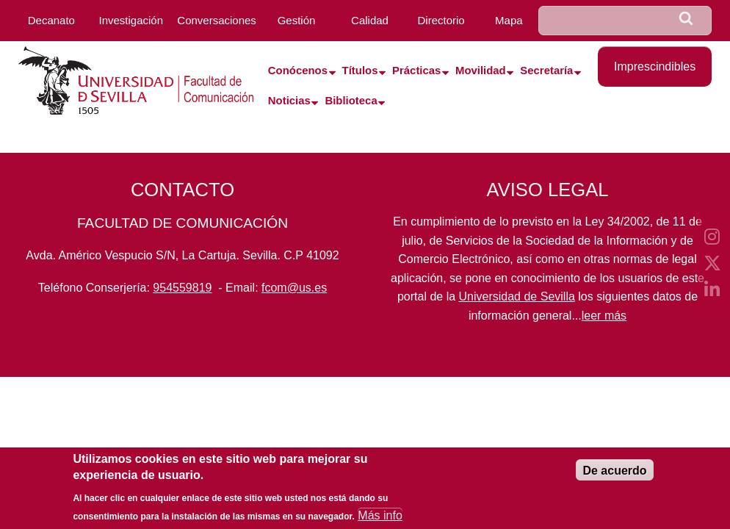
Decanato (51, 20)
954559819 (182, 287)
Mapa (509, 20)
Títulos (360, 70)
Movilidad (480, 70)
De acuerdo (614, 476)
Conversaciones (216, 20)
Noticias (289, 101)
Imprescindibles (654, 66)
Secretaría (546, 70)
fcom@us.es (294, 287)
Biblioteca (351, 101)
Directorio (441, 20)
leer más (604, 315)
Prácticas (416, 70)
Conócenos (298, 70)
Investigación (130, 20)
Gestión (297, 20)
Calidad (370, 20)
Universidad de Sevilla (517, 296)
